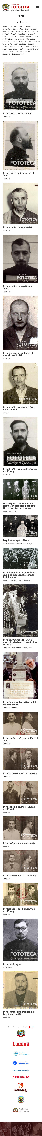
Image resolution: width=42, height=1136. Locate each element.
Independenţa (19, 31)
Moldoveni (5, 34)
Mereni (4, 49)
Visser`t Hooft (20, 46)
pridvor (10, 44)
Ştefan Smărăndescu (8, 31)
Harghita (28, 26)
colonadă (13, 41)
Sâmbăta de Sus (7, 29)
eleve (36, 36)
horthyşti (5, 46)
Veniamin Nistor (13, 36)
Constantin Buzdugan (32, 49)
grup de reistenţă (19, 39)
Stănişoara (31, 44)
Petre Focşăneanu (30, 39)
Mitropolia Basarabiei (17, 54)
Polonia (5, 51)
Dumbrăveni (22, 44)
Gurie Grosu (6, 26)
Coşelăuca (33, 29)
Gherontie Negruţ (13, 49)
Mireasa (20, 41)
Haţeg (15, 44)
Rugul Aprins (6, 41)
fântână (21, 36)
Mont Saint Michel (8, 39)
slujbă (26, 31)
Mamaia (11, 51)
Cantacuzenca (6, 54)
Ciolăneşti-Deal (35, 46)
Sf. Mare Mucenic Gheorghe (22, 51)
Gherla (26, 29)
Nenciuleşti (14, 26)
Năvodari (12, 34)
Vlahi (27, 46)
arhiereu (21, 26)
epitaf (37, 31)
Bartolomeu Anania (34, 41)
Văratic (32, 31)
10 (23, 1027)
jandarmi (22, 49)
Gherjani (11, 46)
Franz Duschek (29, 36)
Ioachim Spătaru (21, 34)
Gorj (26, 41)
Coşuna (5, 36)
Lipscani (15, 29)
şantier (4, 44)
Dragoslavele (31, 34)
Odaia (21, 29)
